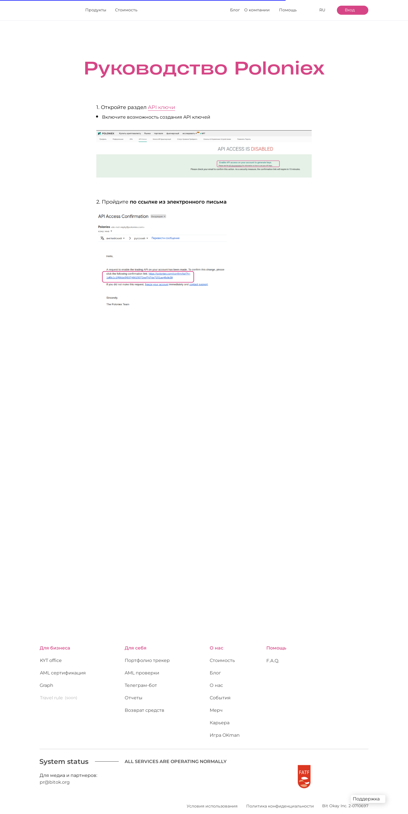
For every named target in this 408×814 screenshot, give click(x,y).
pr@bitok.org (55, 778)
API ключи (161, 107)
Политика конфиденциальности (280, 800)
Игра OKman (225, 729)
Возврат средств (144, 707)
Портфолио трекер (147, 654)
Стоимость (222, 654)
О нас (216, 679)
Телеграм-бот (141, 682)
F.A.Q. (272, 655)
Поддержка (366, 799)
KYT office (51, 657)
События (220, 694)
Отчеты (134, 692)
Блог (215, 669)
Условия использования (212, 800)
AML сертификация (63, 669)
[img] (54, 10)
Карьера (220, 719)
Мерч (216, 704)
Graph (46, 679)
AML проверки (142, 667)
